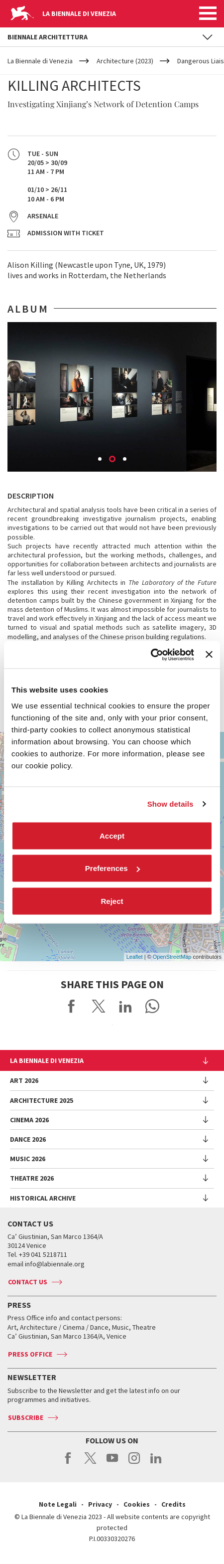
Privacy (100, 1504)
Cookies (136, 1504)
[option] (112, 397)
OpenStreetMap (172, 957)
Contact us (27, 1281)
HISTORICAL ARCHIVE (43, 1198)
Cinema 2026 (29, 1119)
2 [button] (113, 459)
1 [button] (100, 459)
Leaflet (134, 957)
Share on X (98, 1006)
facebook (68, 1463)
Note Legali (58, 1504)
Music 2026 (27, 1158)
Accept (112, 835)
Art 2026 (24, 1080)
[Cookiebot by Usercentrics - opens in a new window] (150, 654)
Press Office (30, 1354)
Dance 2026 (28, 1139)
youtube (112, 1463)
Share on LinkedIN (125, 1006)
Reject (112, 900)
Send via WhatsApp (152, 1006)
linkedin (156, 1463)
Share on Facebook (71, 1006)
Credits (173, 1504)
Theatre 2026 (32, 1178)
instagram (134, 1463)
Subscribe (25, 1417)
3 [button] (125, 459)
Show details (170, 804)
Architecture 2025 (41, 1100)
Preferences (112, 868)
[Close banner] (209, 654)
